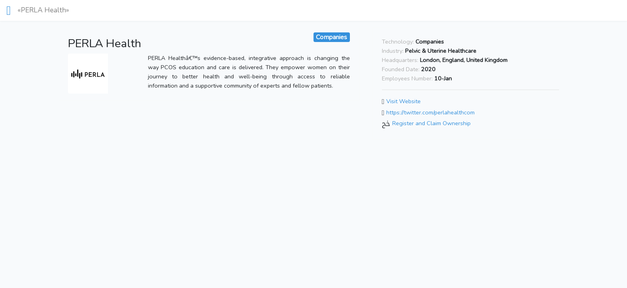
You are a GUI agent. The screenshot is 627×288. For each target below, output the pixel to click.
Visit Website (403, 101)
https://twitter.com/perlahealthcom (430, 112)
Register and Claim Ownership (431, 123)
